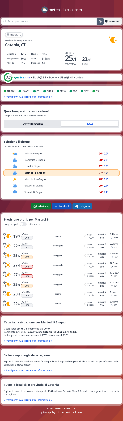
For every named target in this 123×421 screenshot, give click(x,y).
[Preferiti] (113, 21)
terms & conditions (71, 412)
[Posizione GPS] (100, 21)
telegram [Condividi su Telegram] (82, 206)
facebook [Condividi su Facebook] (61, 206)
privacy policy (48, 412)
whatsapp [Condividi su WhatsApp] (41, 206)
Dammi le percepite (33, 123)
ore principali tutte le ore (22, 224)
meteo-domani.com (65, 408)
